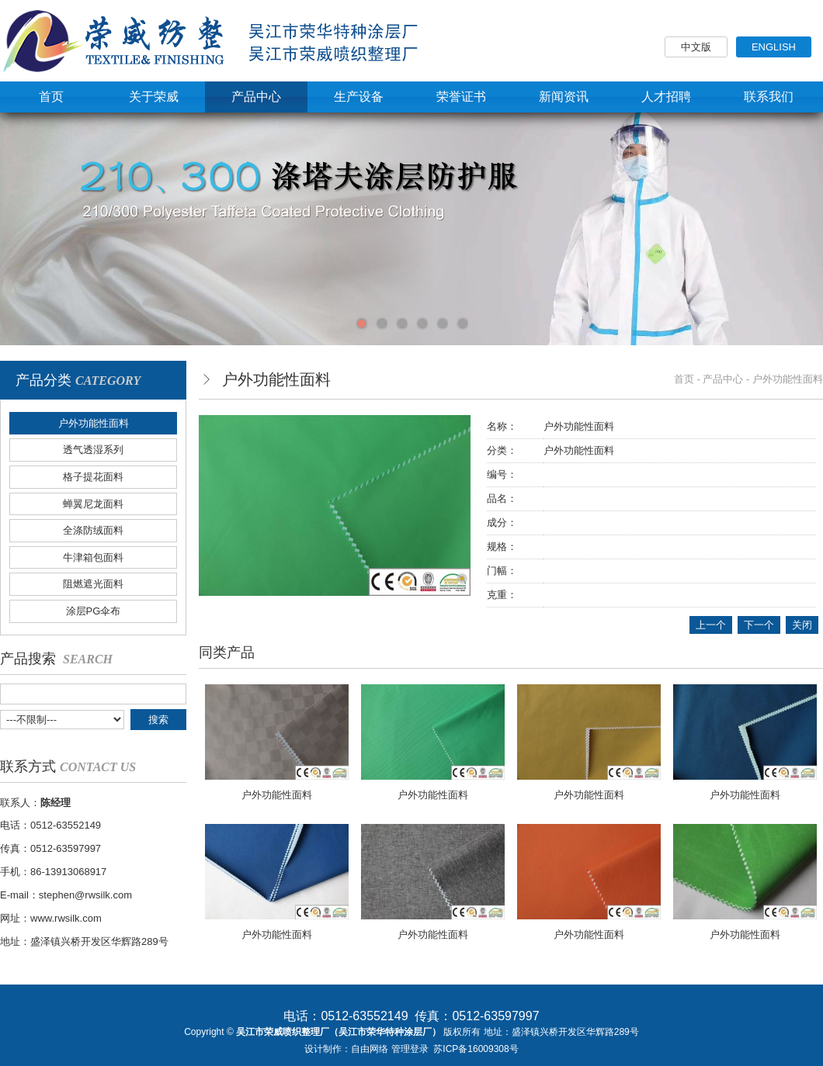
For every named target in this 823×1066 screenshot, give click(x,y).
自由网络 (369, 1049)
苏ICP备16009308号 (475, 1049)
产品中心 (723, 379)
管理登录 (410, 1049)
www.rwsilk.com (66, 918)
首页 (684, 379)
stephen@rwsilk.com (85, 895)
